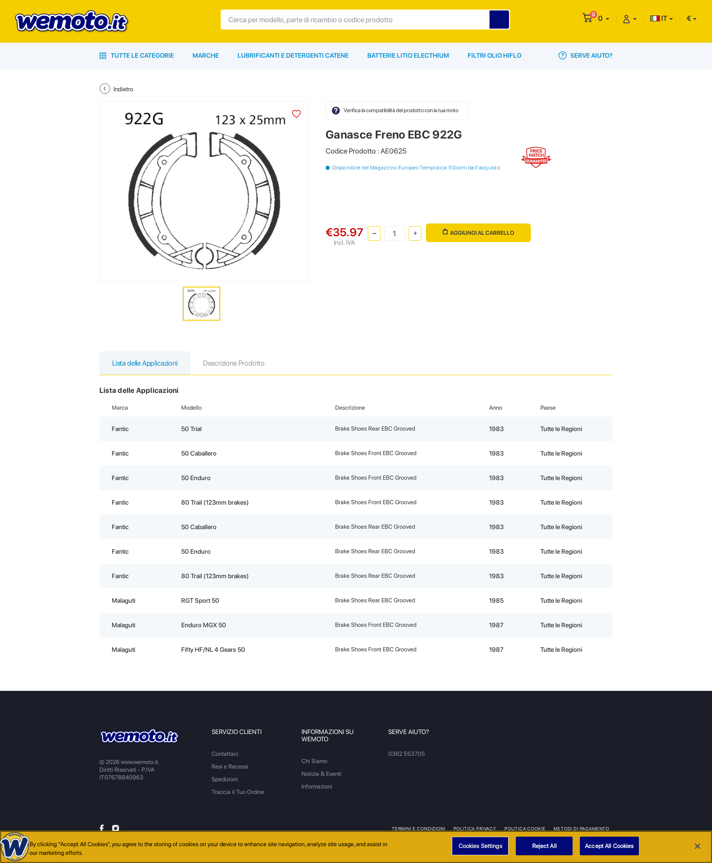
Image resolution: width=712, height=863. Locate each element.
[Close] (697, 848)
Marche (206, 55)
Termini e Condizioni (418, 828)
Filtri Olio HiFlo (494, 55)
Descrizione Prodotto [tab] (234, 363)
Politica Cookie (524, 828)
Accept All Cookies (609, 848)
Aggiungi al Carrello (478, 232)
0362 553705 (406, 753)
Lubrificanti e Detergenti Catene (293, 55)
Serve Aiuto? (586, 55)
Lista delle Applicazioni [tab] (145, 363)
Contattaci (225, 753)
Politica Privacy (475, 828)
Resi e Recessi (230, 766)
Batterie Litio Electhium (408, 55)
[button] (603, 18)
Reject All (544, 848)
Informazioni (317, 786)
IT (659, 18)
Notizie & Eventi (321, 773)
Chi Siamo (314, 761)
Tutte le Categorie (136, 55)
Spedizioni (225, 779)
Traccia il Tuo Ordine (238, 792)
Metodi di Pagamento (581, 828)
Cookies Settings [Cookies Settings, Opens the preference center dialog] (480, 848)
